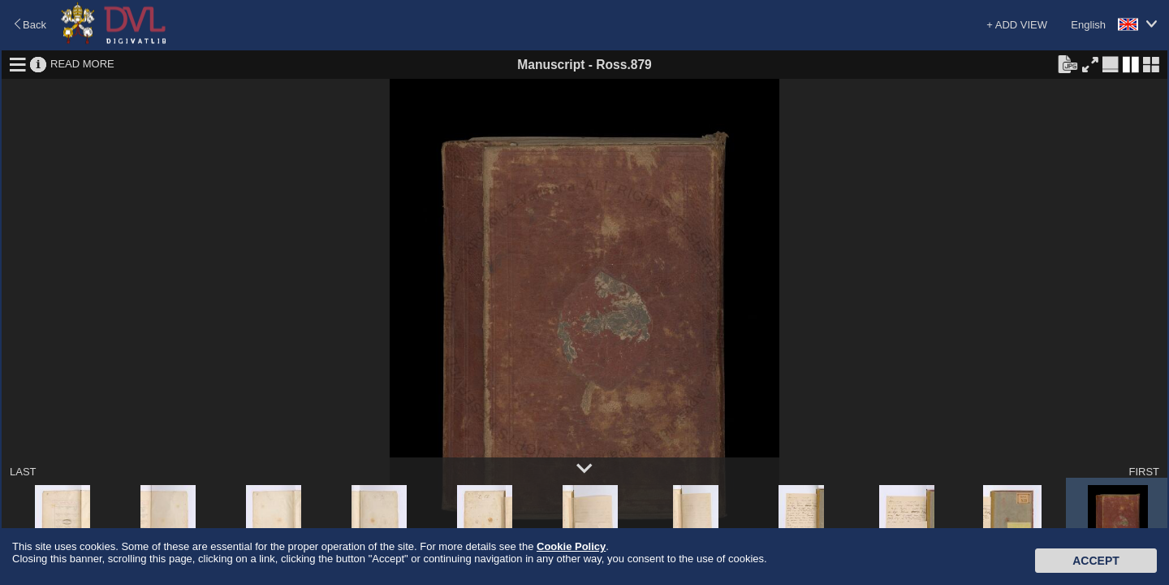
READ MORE (82, 64)
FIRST (1143, 472)
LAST (23, 472)
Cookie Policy (571, 546)
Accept (1095, 560)
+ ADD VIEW (1016, 25)
